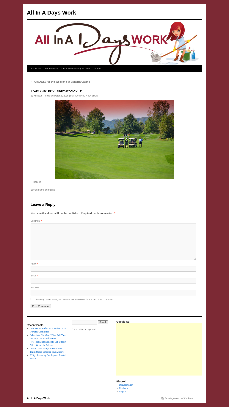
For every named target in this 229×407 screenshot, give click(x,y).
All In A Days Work (51, 12)
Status (97, 68)
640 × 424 (86, 95)
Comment (36, 221)
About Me (36, 68)
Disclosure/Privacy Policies (76, 68)
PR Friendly (51, 68)
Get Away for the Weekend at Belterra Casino (60, 81)
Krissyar (38, 95)
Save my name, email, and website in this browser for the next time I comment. (75, 299)
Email (34, 275)
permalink (50, 190)
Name (34, 263)
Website (35, 287)
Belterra (37, 182)
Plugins (122, 391)
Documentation (126, 385)
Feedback (123, 388)
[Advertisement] (172, 349)
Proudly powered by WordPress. (179, 398)
